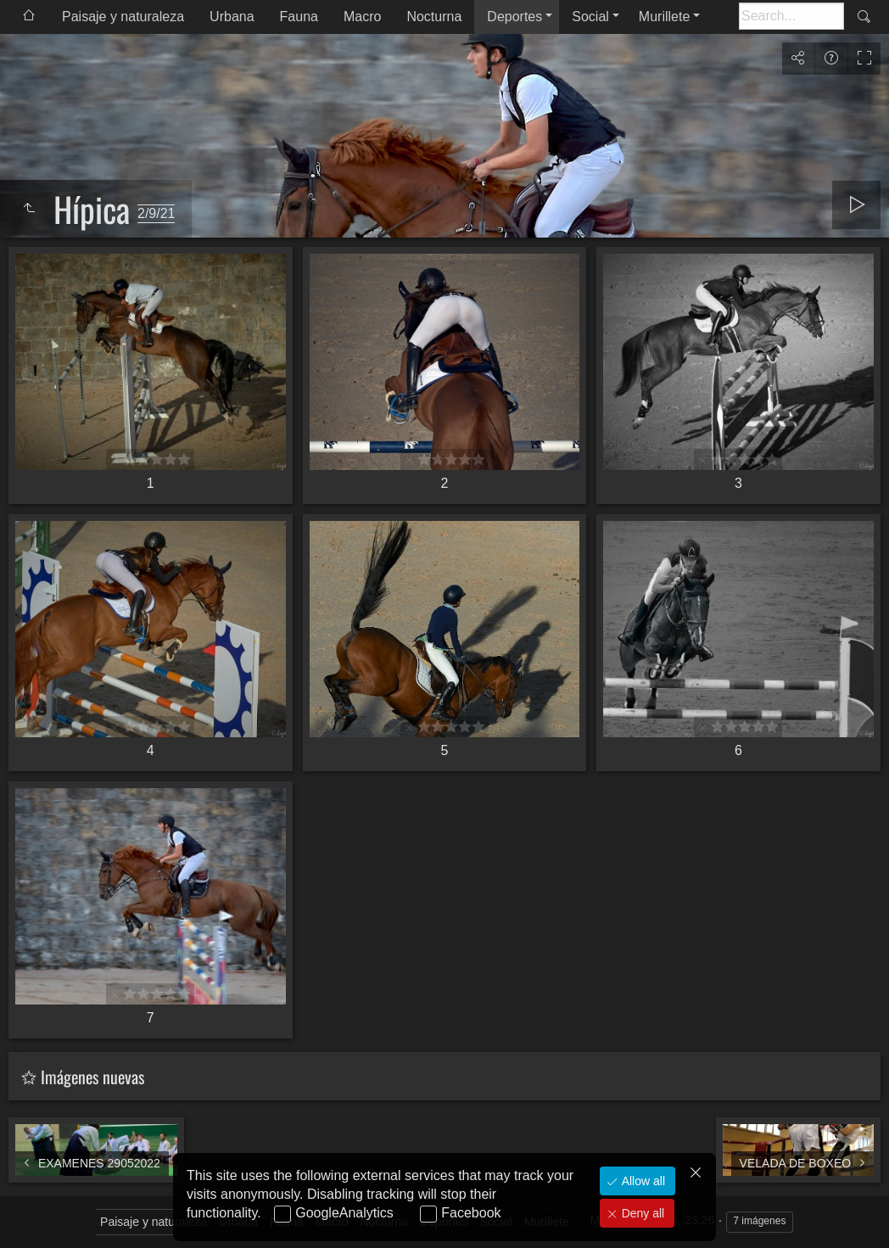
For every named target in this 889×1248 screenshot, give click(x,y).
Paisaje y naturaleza (123, 16)
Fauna (299, 16)
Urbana (232, 16)
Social (590, 16)
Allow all (641, 1181)
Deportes (514, 16)
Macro (362, 16)
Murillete (664, 16)
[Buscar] (791, 16)
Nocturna (433, 16)
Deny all (641, 1213)
